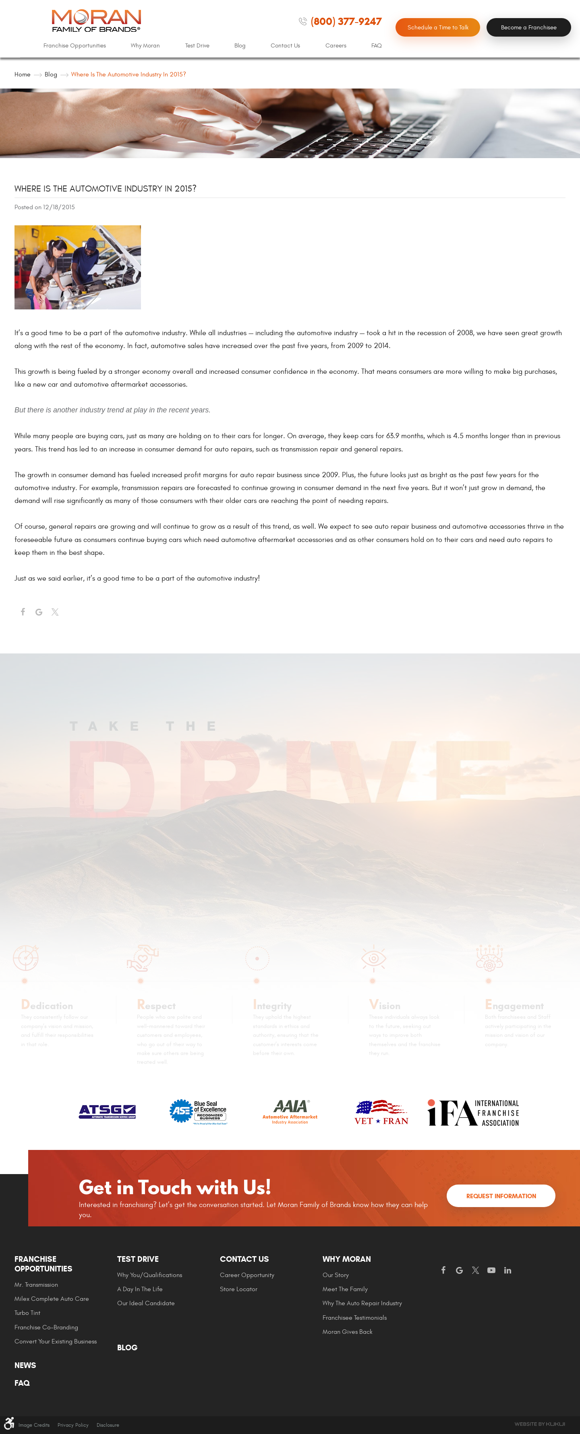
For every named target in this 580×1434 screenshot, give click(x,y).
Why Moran (145, 45)
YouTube (491, 1271)
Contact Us (285, 45)
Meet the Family (345, 1289)
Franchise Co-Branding (46, 1327)
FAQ (376, 45)
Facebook (22, 612)
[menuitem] (75, 46)
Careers (335, 45)
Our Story (336, 1275)
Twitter (55, 612)
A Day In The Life (140, 1289)
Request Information (501, 1196)
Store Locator (238, 1289)
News (25, 1365)
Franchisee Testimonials (355, 1317)
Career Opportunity (247, 1275)
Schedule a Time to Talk (438, 27)
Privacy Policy (73, 1425)
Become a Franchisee (529, 27)
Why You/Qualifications (149, 1275)
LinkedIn (507, 1271)
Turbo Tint (27, 1313)
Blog (240, 45)
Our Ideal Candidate (146, 1303)
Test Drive (197, 45)
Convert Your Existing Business (55, 1341)
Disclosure (108, 1425)
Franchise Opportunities (75, 45)
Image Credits (34, 1425)
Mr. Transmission (36, 1284)
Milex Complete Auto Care (51, 1298)
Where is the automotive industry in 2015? (128, 74)
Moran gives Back (348, 1331)
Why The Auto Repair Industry (362, 1303)
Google (459, 1271)
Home (22, 74)
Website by (540, 1424)
